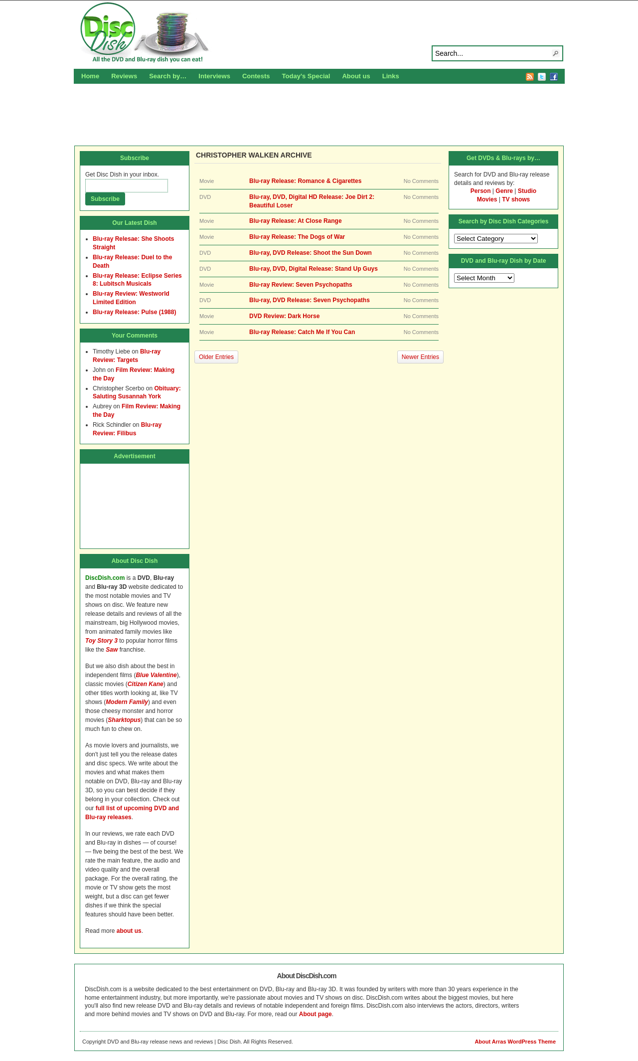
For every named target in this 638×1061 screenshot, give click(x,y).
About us (356, 76)
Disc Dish (319, 32)
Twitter (542, 77)
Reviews (124, 76)
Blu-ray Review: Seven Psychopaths (300, 284)
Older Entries (216, 357)
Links (390, 76)
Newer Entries (420, 357)
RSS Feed (530, 77)
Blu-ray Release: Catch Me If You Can (302, 332)
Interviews (214, 76)
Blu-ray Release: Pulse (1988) (134, 312)
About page (315, 1014)
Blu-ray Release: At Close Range (295, 220)
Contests (256, 76)
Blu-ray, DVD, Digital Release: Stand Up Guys (313, 268)
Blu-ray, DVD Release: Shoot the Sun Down (310, 252)
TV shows (516, 199)
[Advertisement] (319, 113)
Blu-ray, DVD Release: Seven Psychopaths (309, 300)
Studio (527, 190)
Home (90, 76)
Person (481, 190)
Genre (504, 190)
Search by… (167, 76)
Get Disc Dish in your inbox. (122, 174)
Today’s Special (306, 76)
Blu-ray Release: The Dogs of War (297, 236)
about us (129, 930)
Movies (487, 199)
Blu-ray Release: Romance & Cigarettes (305, 180)
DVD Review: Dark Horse (284, 316)
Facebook (554, 77)
